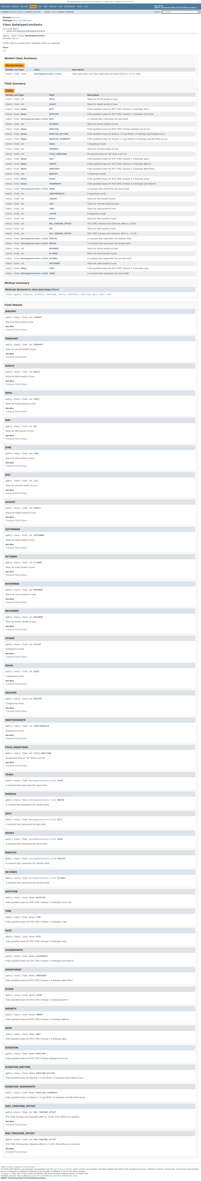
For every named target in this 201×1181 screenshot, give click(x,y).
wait (95, 294)
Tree (45, 7)
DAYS (51, 119)
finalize (27, 294)
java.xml (15, 17)
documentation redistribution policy (63, 1176)
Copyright (5, 1174)
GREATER (53, 174)
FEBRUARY (53, 149)
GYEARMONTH (55, 184)
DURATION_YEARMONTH (59, 139)
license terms (128, 2)
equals (17, 294)
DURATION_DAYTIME (58, 134)
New (60, 7)
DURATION (53, 129)
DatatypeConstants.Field (47, 74)
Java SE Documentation (62, 1169)
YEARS (52, 273)
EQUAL (52, 144)
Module (15, 7)
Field (20, 12)
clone (8, 294)
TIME (51, 268)
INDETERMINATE (56, 194)
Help (86, 7)
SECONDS (53, 258)
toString (85, 294)
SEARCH (157, 12)
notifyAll (73, 294)
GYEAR (52, 179)
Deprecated (69, 7)
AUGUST (52, 104)
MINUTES (53, 238)
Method (37, 12)
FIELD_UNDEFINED (58, 154)
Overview (5, 7)
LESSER (52, 214)
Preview (53, 7)
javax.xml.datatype (22, 20)
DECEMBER (53, 124)
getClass (39, 294)
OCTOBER (53, 253)
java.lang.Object (11, 29)
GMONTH (52, 164)
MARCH (52, 218)
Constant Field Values (16, 330)
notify (61, 294)
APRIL (52, 99)
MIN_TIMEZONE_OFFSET (60, 233)
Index (79, 7)
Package (24, 7)
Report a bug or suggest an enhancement (18, 1167)
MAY (51, 229)
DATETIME (53, 114)
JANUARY (53, 199)
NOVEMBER (53, 248)
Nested (13, 12)
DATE (51, 109)
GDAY (51, 159)
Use (40, 7)
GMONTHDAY (54, 169)
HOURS (52, 189)
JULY (51, 204)
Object (15, 38)
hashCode (51, 294)
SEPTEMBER (54, 263)
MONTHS (52, 243)
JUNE (51, 209)
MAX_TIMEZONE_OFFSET (60, 223)
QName (24, 109)
